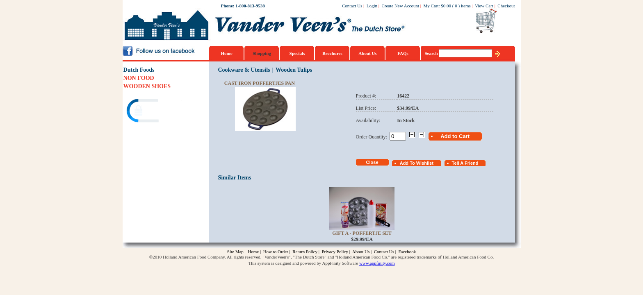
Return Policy (304, 251)
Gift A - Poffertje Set (362, 233)
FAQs (402, 53)
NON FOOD (138, 78)
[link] (155, 111)
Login (372, 5)
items (466, 5)
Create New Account (400, 5)
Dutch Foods (139, 70)
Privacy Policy (335, 251)
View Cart (484, 5)
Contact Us (352, 5)
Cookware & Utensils (244, 70)
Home (226, 53)
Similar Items (234, 178)
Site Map (235, 251)
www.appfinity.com (377, 263)
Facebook (407, 251)
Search (432, 53)
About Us (367, 53)
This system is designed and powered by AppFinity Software (303, 263)
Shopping (262, 53)
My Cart (431, 5)
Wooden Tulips (294, 70)
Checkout (506, 5)
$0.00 (446, 5)
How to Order (275, 251)
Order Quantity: (373, 137)
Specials (297, 53)
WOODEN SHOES (147, 86)
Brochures (332, 53)
